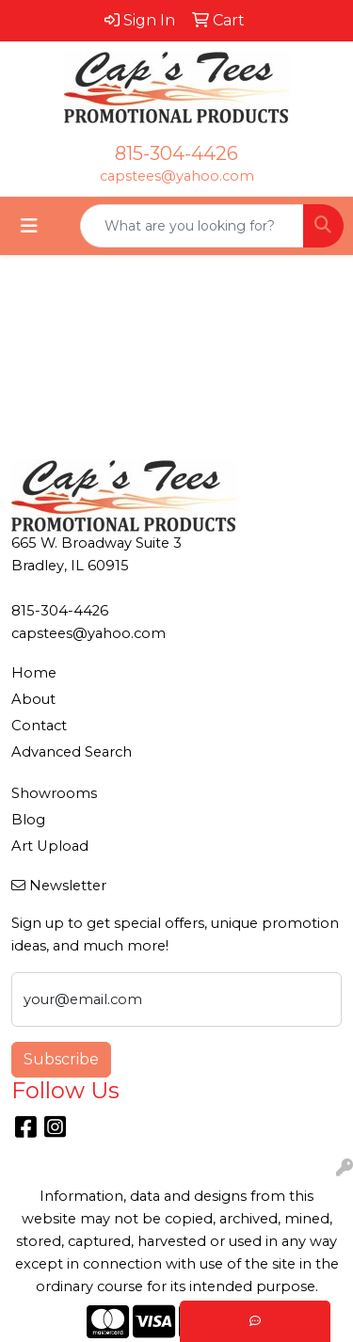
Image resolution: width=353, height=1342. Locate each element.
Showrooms (54, 793)
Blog (28, 819)
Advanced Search (71, 751)
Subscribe (61, 1059)
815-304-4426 (176, 153)
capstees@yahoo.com (177, 176)
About (33, 699)
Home (33, 672)
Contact (39, 725)
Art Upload (49, 846)
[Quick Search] (192, 226)
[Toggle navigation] (29, 226)
